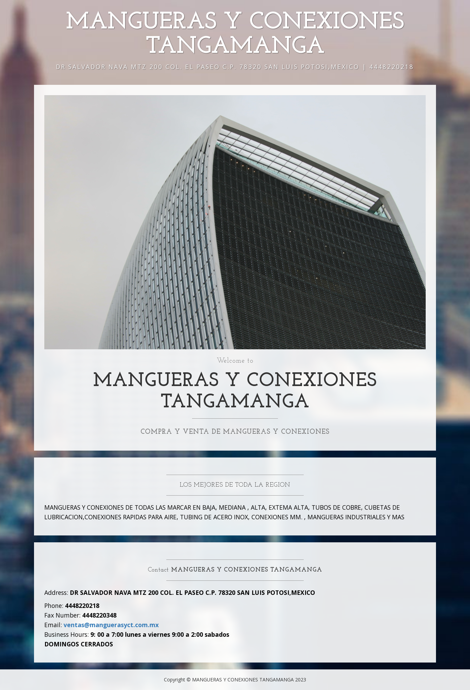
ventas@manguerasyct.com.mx (111, 625)
